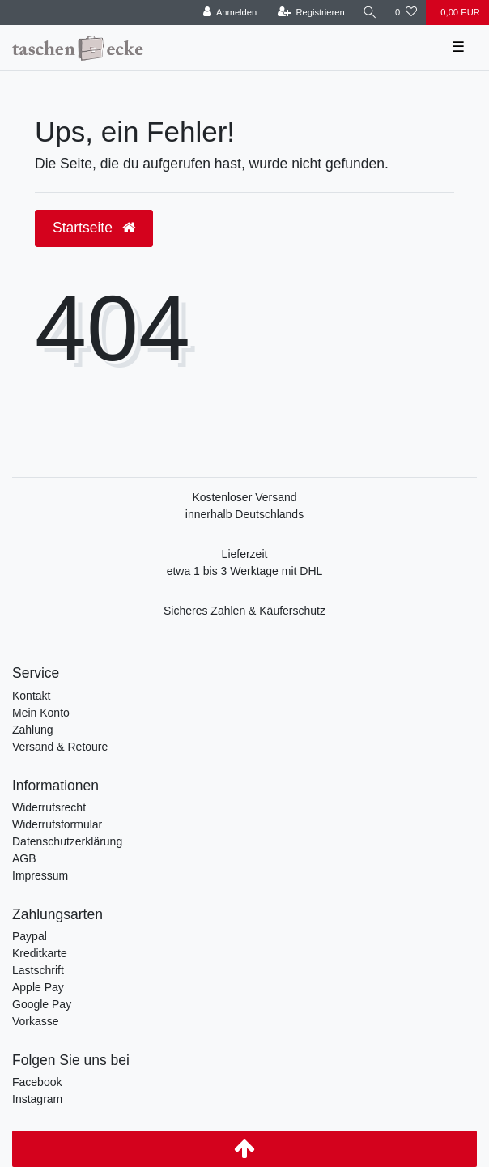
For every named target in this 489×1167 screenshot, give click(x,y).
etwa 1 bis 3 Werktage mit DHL (245, 570)
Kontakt (31, 695)
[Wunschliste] (406, 12)
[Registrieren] (311, 12)
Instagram (37, 1098)
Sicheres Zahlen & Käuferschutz (244, 610)
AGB (24, 858)
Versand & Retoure (60, 746)
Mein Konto (41, 712)
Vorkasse (35, 1021)
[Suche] (370, 12)
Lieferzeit (245, 553)
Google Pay (41, 1004)
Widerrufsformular (57, 824)
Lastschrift (38, 970)
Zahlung (32, 729)
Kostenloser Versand (244, 497)
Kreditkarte (39, 953)
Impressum (40, 875)
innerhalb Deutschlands (244, 514)
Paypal (29, 936)
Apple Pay (38, 987)
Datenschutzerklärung (67, 841)
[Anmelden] (230, 12)
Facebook (37, 1081)
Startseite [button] (94, 227)
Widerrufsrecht (49, 807)
